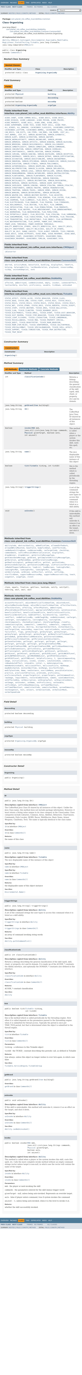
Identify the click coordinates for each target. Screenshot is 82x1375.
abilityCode (10, 545)
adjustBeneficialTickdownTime (39, 603)
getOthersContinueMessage (45, 560)
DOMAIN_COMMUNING (56, 147)
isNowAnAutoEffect (13, 663)
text (22, 690)
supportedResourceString (56, 574)
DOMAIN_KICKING (12, 171)
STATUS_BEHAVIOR (42, 298)
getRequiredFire (33, 562)
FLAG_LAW (28, 207)
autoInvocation (68, 610)
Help (50, 3)
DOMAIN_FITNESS (30, 164)
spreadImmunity (66, 687)
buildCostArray (50, 615)
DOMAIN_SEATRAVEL (29, 183)
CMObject (15, 40)
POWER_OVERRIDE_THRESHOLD (40, 224)
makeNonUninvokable (14, 666)
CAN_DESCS (9, 132)
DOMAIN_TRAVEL (29, 190)
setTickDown (10, 685)
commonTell (29, 625)
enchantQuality (65, 627)
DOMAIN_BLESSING (64, 142)
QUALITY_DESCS (65, 226)
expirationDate (52, 629)
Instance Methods (28, 369)
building (52, 94)
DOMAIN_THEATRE (33, 188)
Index (44, 3)
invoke (28, 428)
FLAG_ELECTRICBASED (14, 202)
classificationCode (34, 377)
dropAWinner (10, 555)
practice (9, 673)
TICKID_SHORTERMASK (38, 325)
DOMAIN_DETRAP (44, 156)
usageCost (9, 577)
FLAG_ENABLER (31, 202)
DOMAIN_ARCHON (54, 139)
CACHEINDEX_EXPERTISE (63, 127)
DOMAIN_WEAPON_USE (13, 195)
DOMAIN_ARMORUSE (12, 142)
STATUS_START (11, 308)
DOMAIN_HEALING (54, 166)
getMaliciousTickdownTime (17, 639)
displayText (56, 265)
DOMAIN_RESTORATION (36, 181)
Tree (27, 3)
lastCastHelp (11, 285)
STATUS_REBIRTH (52, 305)
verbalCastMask (59, 690)
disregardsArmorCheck (46, 627)
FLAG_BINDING (44, 197)
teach (72, 574)
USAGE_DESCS (10, 234)
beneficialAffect (13, 612)
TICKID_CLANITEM (26, 310)
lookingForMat (63, 567)
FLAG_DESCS (42, 200)
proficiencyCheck (13, 675)
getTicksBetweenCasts (15, 649)
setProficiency (44, 682)
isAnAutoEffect (68, 283)
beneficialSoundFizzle (34, 612)
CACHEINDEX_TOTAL (54, 130)
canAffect (64, 615)
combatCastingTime (13, 625)
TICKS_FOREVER (67, 231)
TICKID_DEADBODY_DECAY (46, 310)
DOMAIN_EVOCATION (13, 164)
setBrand (25, 572)
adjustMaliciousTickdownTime (44, 605)
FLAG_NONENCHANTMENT (62, 209)
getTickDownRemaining (62, 646)
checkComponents (12, 622)
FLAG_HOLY (43, 205)
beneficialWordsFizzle (15, 615)
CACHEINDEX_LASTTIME (14, 130)
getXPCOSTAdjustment (57, 656)
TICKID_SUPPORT (12, 330)
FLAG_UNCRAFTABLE (32, 219)
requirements (21, 678)
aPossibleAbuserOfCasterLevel (19, 610)
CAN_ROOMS (53, 132)
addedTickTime (42, 545)
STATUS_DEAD (10, 301)
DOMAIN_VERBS (44, 190)
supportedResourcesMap (31, 574)
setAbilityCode (12, 572)
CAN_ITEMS (32, 132)
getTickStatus (34, 649)
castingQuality (23, 620)
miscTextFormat (56, 668)
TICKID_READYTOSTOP (28, 322)
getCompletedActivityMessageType (54, 558)
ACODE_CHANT (10, 118)
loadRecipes (48, 567)
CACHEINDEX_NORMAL (35, 130)
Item (36, 405)
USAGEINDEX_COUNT (13, 236)
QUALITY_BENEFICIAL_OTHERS (18, 226)
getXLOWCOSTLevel (66, 654)
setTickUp (59, 572)
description (18, 627)
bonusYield (33, 265)
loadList (37, 567)
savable (46, 285)
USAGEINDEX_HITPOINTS (33, 236)
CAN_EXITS (20, 132)
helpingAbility (21, 267)
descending (53, 98)
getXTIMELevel (28, 658)
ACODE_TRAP (60, 125)
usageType (20, 577)
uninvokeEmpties (20, 270)
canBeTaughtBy (41, 617)
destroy (30, 627)
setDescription (28, 680)
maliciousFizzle (50, 666)
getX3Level (10, 654)
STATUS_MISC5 (40, 303)
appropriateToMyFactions (47, 610)
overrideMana (47, 670)
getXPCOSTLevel (12, 658)
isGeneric (67, 661)
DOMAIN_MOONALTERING (66, 171)
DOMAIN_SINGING (30, 185)
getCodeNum (10, 637)
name (27, 452)
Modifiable (62, 40)
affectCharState (68, 605)
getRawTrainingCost (14, 562)
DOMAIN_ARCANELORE (37, 139)
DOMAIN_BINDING (47, 142)
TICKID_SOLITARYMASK (60, 325)
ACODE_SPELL (52, 123)
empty (47, 283)
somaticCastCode (32, 687)
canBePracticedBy (24, 617)
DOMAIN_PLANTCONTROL (14, 176)
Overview (5, 3)
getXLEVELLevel (49, 654)
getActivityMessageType (43, 555)
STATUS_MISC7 (68, 303)
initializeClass (19, 661)
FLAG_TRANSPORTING (13, 219)
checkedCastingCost (31, 622)
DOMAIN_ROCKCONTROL (57, 181)
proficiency (35, 285)
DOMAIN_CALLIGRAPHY (54, 144)
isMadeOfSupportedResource (18, 567)
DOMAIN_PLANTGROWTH (35, 176)
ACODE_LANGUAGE (27, 120)
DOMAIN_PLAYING (54, 176)
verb (33, 270)
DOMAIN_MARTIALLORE (45, 171)
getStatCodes (58, 562)
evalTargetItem (12, 629)
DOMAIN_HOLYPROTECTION (15, 168)
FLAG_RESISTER (37, 214)
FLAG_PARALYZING (49, 212)
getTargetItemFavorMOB (49, 644)
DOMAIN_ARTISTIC (30, 142)
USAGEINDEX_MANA (53, 236)
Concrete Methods (49, 369)
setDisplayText (45, 680)
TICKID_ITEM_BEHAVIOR (35, 315)
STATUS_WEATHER (26, 308)
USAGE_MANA (41, 234)
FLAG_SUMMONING (68, 214)
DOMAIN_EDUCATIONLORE (34, 159)
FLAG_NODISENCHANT (41, 209)
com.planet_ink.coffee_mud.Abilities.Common (30, 19)
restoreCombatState (38, 678)
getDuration (10, 560)
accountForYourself (14, 603)
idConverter (10, 252)
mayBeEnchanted (12, 668)
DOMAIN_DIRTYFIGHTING (63, 156)
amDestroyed (20, 283)
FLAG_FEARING (46, 202)
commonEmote (10, 553)
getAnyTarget (31, 632)
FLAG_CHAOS (71, 197)
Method (32, 13)
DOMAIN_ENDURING (12, 161)
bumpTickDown (44, 548)
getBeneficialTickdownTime (61, 634)
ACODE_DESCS (44, 118)
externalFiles (68, 629)
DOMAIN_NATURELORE (36, 173)
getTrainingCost (12, 651)
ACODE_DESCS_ (58, 118)
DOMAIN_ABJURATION (37, 135)
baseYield (31, 548)
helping (8, 267)
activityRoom (20, 265)
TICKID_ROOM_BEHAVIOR (50, 322)
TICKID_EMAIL (31, 313)
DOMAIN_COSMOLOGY (53, 149)
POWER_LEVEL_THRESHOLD (15, 224)
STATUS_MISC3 (11, 303)
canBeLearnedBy (34, 550)
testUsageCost (11, 690)
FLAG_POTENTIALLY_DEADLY (16, 214)
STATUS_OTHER (23, 305)
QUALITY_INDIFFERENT (14, 229)
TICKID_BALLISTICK (57, 308)
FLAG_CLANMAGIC (27, 200)
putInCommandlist (65, 675)
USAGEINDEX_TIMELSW (35, 238)
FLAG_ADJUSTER (55, 195)
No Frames (38, 7)
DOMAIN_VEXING (59, 190)
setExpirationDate (63, 680)
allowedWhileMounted (14, 548)
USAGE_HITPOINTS (26, 234)
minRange (43, 668)
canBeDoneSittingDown (15, 550)
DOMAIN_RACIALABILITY (15, 181)
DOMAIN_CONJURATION (14, 149)
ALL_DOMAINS (22, 127)
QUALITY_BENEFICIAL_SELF (44, 226)
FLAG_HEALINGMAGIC (13, 205)
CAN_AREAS (69, 130)
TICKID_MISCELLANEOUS (15, 320)
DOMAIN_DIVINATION (13, 159)
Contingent (25, 40)
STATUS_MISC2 (64, 301)
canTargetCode (50, 550)
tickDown (56, 285)
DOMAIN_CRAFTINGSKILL (15, 152)
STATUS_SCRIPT (68, 305)
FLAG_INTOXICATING (13, 207)
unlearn (30, 690)
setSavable (58, 682)
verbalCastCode (43, 690)
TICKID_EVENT (46, 313)
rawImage (9, 678)
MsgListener (8, 42)
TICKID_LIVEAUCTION (37, 318)
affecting (27, 608)
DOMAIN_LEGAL (27, 171)
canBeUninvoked (35, 283)
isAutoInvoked (53, 661)
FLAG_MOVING (10, 209)
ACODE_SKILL (27, 123)
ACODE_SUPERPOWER (13, 125)
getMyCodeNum (24, 560)
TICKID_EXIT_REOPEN (14, 315)
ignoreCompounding (66, 658)
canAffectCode (59, 548)
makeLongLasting (54, 663)
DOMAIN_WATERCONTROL (31, 193)
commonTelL (42, 625)
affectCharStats (12, 608)
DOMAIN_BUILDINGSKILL (32, 144)
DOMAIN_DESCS (29, 156)
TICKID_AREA (41, 308)
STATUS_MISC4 (25, 303)
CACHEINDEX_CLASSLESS (41, 127)
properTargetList (31, 675)
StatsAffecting (22, 42)
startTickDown (11, 574)
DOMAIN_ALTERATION (28, 137)
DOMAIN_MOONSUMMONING (15, 173)
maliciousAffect (33, 666)
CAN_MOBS (43, 132)
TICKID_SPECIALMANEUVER (38, 327)
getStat (46, 562)
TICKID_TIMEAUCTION (30, 330)
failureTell (10, 632)
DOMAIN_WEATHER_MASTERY (35, 195)
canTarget (71, 617)
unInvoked (67, 285)
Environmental (38, 40)
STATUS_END (23, 301)
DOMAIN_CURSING (12, 154)
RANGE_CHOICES (29, 231)
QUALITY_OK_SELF (12, 231)
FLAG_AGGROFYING (12, 197)
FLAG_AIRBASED (29, 197)
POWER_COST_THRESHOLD (52, 222)
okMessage (55, 570)
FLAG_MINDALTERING (43, 207)
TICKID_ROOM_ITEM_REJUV (16, 325)
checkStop (64, 550)
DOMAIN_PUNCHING (50, 178)
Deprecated (36, 3)
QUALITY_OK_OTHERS (54, 229)
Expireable (51, 40)
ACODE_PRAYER (57, 120)
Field (18, 13)
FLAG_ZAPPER (34, 222)
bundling (45, 265)
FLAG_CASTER (58, 197)
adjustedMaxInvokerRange (16, 605)
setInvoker (20, 682)
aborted (8, 265)
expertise (38, 629)
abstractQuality (26, 545)
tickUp (8, 270)
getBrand (29, 405)
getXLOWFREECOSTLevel (15, 656)
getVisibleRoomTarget (32, 651)
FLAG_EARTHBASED (56, 200)
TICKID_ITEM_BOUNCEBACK (59, 315)
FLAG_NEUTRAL (24, 209)
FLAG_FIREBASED (61, 202)
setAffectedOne (12, 680)
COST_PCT (22, 135)
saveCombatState (66, 678)
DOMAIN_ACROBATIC (56, 135)
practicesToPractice (25, 673)
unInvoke (29, 511)
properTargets (48, 675)
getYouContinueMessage (38, 565)
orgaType (52, 105)
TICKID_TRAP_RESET (13, 332)
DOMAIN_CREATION (35, 152)
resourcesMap (66, 267)
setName (31, 682)
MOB (33, 428)
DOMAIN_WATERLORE (51, 193)
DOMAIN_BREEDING (12, 144)
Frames (30, 7)
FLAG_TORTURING (51, 217)
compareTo (66, 625)
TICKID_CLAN (10, 310)
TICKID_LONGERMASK (57, 318)
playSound (53, 267)
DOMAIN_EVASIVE (67, 161)
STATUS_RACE (37, 305)
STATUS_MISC (50, 301)
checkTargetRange (51, 622)
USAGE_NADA (70, 234)
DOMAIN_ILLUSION (36, 168)
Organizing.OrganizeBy (46, 73)
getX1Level (50, 651)
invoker (55, 283)
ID (26, 409)
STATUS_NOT (10, 305)
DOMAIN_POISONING (13, 178)
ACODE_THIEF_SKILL (44, 125)
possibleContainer (64, 670)
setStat (48, 572)
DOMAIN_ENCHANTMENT (56, 159)
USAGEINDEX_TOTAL (55, 238)
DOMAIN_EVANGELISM (49, 161)
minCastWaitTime (29, 668)
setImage (9, 682)
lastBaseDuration (39, 267)
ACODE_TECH (28, 125)
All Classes (52, 7)
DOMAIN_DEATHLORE (46, 154)
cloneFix (65, 622)
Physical (19, 94)
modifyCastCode (12, 670)
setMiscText (37, 572)
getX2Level (62, 651)
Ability (6, 40)
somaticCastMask (49, 687)
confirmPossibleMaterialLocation (34, 553)
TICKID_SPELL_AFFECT (62, 327)
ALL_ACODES (10, 127)
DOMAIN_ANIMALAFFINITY (15, 139)
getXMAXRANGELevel (36, 656)
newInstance (33, 670)
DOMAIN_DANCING (28, 154)
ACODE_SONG (40, 123)
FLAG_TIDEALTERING (33, 217)
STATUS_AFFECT (11, 298)
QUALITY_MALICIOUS (35, 229)
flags (20, 632)
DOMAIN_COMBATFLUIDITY (15, 147)
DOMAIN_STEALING (47, 185)
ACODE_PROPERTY (12, 123)
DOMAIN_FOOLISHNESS (49, 164)
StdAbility (56, 278)
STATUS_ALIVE (26, 298)
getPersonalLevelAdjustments (45, 639)
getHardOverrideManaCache (29, 637)
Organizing (10, 355)
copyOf (8, 627)
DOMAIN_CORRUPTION (34, 149)
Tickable (34, 42)
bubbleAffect (34, 615)
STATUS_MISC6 (54, 303)
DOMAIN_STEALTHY (65, 185)
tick (27, 466)
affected (9, 283)
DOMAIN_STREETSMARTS (14, 188)
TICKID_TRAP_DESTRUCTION (54, 330)
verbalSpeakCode (12, 692)
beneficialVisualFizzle (58, 612)
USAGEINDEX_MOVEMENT (14, 238)
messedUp (52, 102)
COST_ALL (64, 132)
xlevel (30, 577)
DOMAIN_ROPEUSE (12, 183)
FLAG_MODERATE (61, 207)
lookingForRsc (27, 570)
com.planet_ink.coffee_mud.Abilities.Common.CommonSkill (35, 31)
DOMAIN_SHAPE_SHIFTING (50, 183)
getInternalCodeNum (53, 637)
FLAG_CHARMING (11, 200)
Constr (25, 13)
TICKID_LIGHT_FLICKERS (15, 318)
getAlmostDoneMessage (15, 558)
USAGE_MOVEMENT (55, 234)
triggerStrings (32, 487)
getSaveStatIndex (13, 641)
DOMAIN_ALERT (11, 137)
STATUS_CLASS (58, 298)
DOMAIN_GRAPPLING (36, 166)
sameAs (53, 678)
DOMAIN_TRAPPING (12, 190)
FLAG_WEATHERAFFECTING (15, 222)
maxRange (64, 666)
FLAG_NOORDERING (12, 212)
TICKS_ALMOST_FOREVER (48, 231)
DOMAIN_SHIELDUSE (13, 185)
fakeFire (69, 265)
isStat (39, 663)
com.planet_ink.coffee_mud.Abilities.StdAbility (26, 29)
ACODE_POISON (43, 120)
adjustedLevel (63, 603)
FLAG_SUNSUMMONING (13, 217)
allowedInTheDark (59, 545)
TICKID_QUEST (11, 322)
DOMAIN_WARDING (12, 193)
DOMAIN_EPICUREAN (30, 161)
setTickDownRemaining (28, 685)
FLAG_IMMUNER (56, 205)
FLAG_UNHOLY (48, 219)
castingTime (54, 620)
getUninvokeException (15, 565)
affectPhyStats (41, 608)
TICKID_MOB (32, 320)
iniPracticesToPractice (62, 565)
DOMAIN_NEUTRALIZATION (58, 173)
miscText (23, 285)
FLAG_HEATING (30, 205)
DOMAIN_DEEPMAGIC (13, 156)
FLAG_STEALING (52, 214)
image (7, 661)
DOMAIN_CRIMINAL (52, 152)
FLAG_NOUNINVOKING (31, 212)
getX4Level (22, 654)
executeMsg (26, 629)
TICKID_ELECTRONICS (14, 313)
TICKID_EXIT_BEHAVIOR (64, 313)
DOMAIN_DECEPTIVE (64, 154)
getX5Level (34, 654)
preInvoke (41, 673)
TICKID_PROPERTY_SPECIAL (52, 320)
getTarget (28, 641)
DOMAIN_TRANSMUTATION (53, 188)
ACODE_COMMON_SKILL (27, 118)
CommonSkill (16, 53)
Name (23, 670)
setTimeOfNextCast (49, 685)
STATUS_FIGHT (37, 301)
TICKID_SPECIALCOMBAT (15, 327)
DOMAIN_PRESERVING (32, 178)
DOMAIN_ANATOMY (46, 137)
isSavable (29, 663)
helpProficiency (44, 658)
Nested (12, 13)
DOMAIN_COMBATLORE (37, 147)
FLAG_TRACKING (67, 217)
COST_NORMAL (10, 135)
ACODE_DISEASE (11, 120)
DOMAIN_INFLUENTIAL (55, 168)
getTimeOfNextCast (51, 649)
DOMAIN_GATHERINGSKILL (15, 166)
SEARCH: (53, 10)
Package (13, 3)
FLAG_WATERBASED (64, 219)
